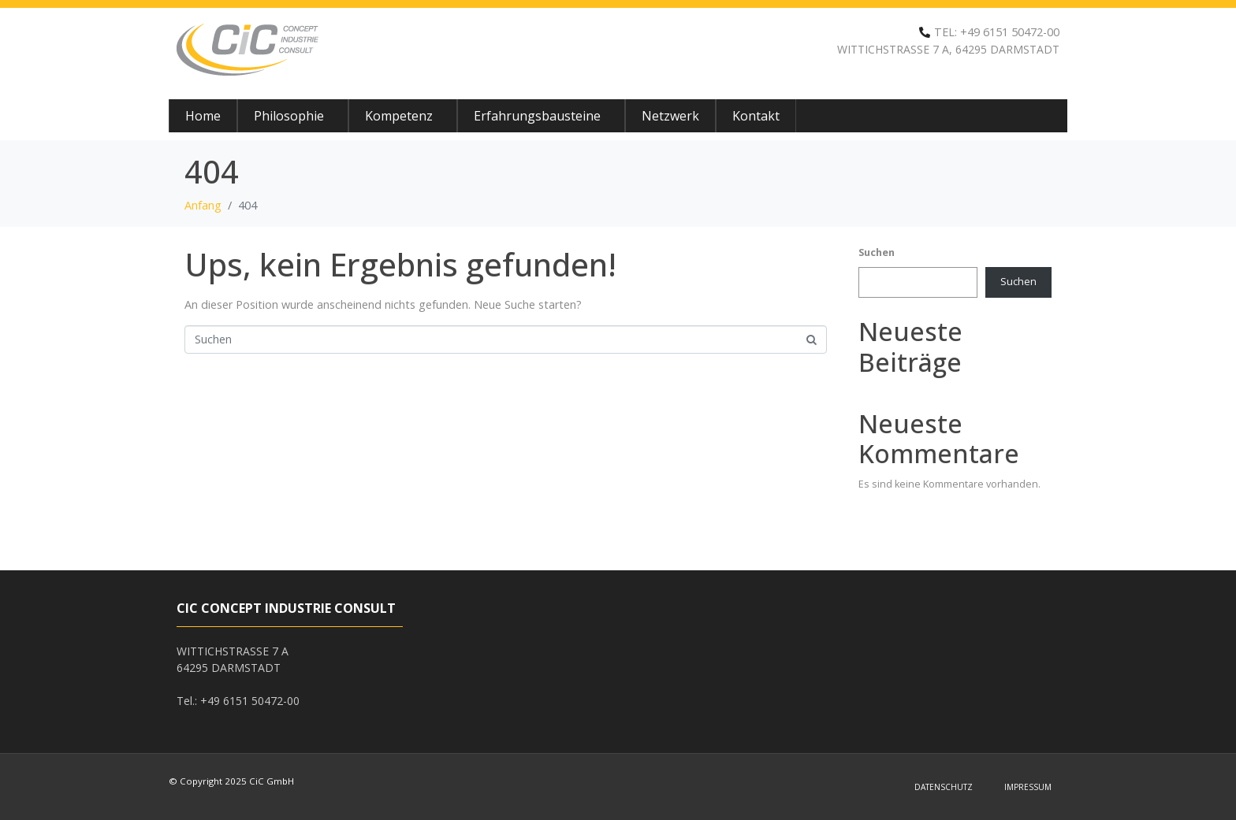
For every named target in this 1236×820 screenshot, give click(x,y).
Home (203, 115)
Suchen (876, 252)
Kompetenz (399, 115)
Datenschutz (943, 786)
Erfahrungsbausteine (537, 115)
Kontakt (756, 115)
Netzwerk (670, 115)
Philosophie (289, 115)
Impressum (1028, 786)
